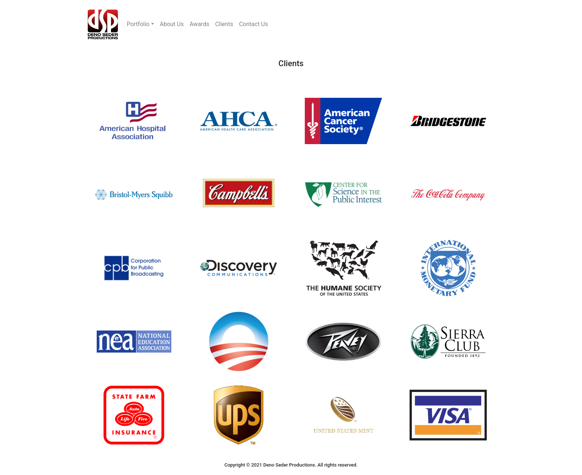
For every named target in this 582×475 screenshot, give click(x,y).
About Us (172, 24)
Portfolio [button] (138, 24)
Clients (224, 24)
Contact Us (253, 24)
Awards (199, 24)
